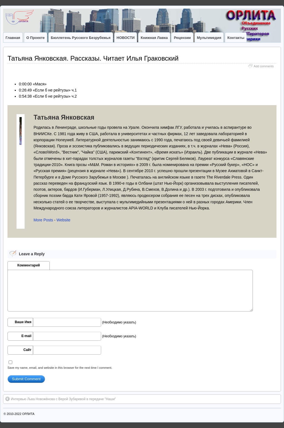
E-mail (26, 336)
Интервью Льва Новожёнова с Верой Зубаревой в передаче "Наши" (60, 399)
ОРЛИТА (28, 413)
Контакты (235, 38)
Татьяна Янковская (64, 117)
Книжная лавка (154, 38)
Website (63, 220)
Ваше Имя (23, 322)
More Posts (43, 220)
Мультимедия (209, 38)
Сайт (27, 350)
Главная (13, 38)
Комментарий (29, 265)
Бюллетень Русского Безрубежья (81, 38)
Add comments (264, 66)
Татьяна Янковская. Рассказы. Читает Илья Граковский (93, 58)
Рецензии (182, 38)
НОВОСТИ (126, 38)
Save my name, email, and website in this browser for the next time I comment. (60, 367)
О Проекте (35, 38)
